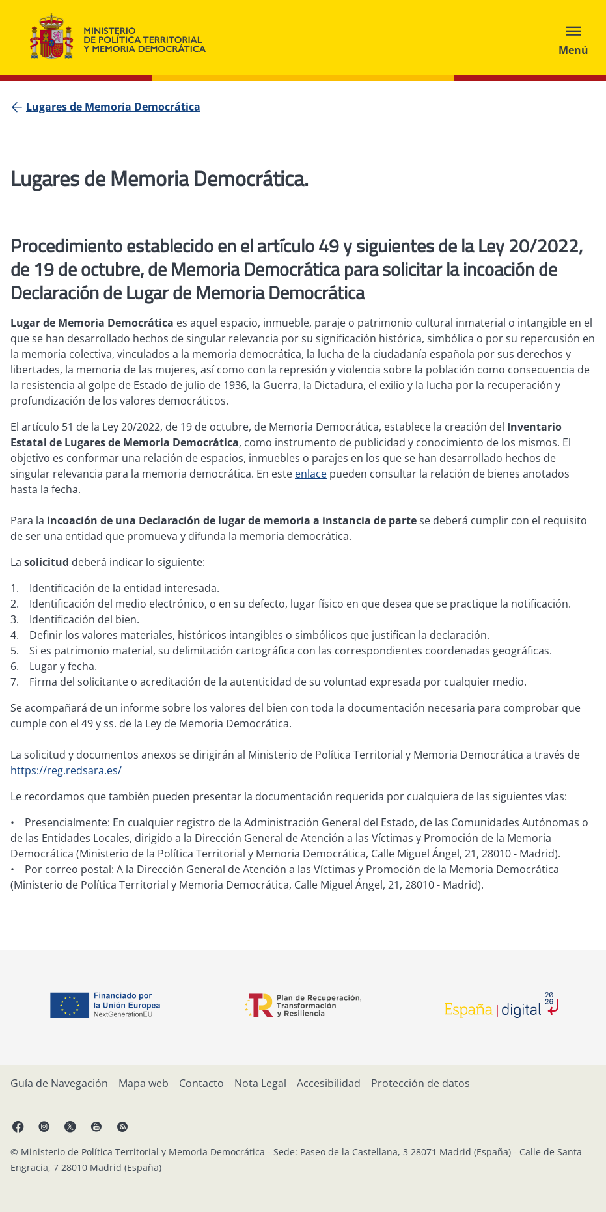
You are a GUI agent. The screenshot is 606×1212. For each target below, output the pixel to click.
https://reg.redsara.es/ (66, 770)
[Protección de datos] (420, 1083)
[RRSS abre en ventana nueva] (122, 1126)
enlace (311, 473)
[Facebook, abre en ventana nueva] (18, 1126)
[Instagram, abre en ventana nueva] (44, 1126)
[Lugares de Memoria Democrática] (113, 106)
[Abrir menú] (573, 38)
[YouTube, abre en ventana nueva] (96, 1126)
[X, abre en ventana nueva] (70, 1126)
